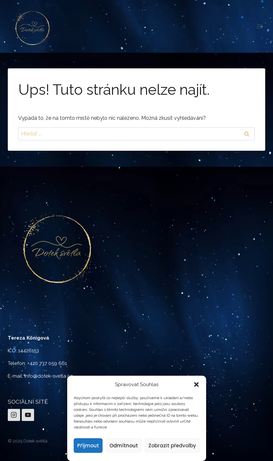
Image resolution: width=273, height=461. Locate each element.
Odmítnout (123, 445)
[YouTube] (28, 415)
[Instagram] (14, 415)
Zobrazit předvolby (172, 445)
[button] (196, 384)
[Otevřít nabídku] (259, 26)
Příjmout (88, 445)
